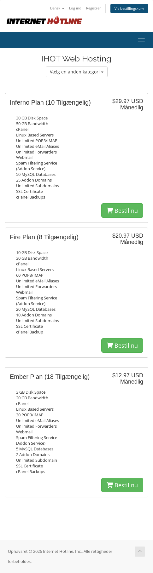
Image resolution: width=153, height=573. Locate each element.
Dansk (57, 8)
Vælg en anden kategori (76, 72)
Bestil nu (122, 210)
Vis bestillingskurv (129, 8)
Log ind (75, 8)
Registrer (93, 8)
